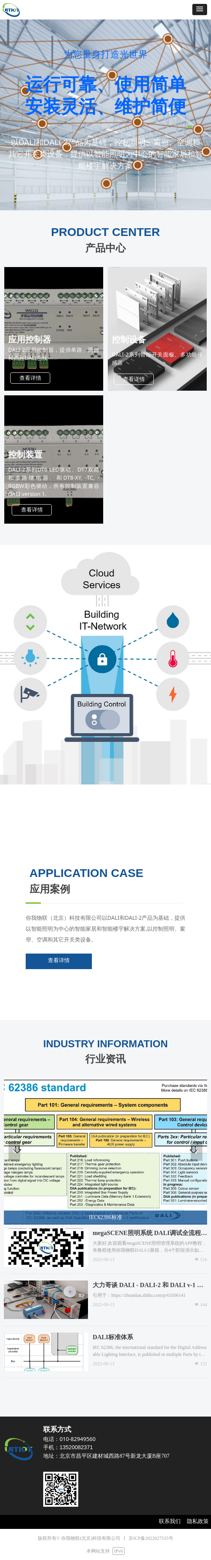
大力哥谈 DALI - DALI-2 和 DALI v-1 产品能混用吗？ (148, 1286)
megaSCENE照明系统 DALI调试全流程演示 (150, 1234)
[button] (199, 9)
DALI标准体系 (113, 1337)
